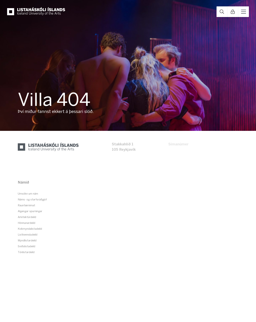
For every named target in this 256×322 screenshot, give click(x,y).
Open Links (232, 11)
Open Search (222, 11)
